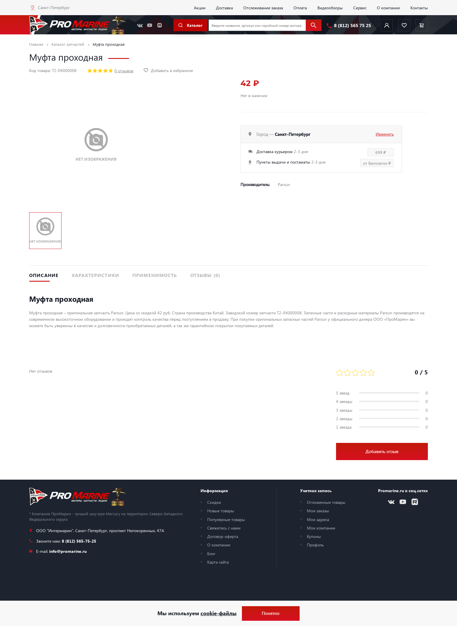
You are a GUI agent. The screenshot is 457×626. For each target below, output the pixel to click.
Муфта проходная (109, 44)
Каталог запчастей (68, 44)
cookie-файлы (219, 613)
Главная (36, 44)
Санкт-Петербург (54, 7)
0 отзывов (124, 70)
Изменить (385, 134)
